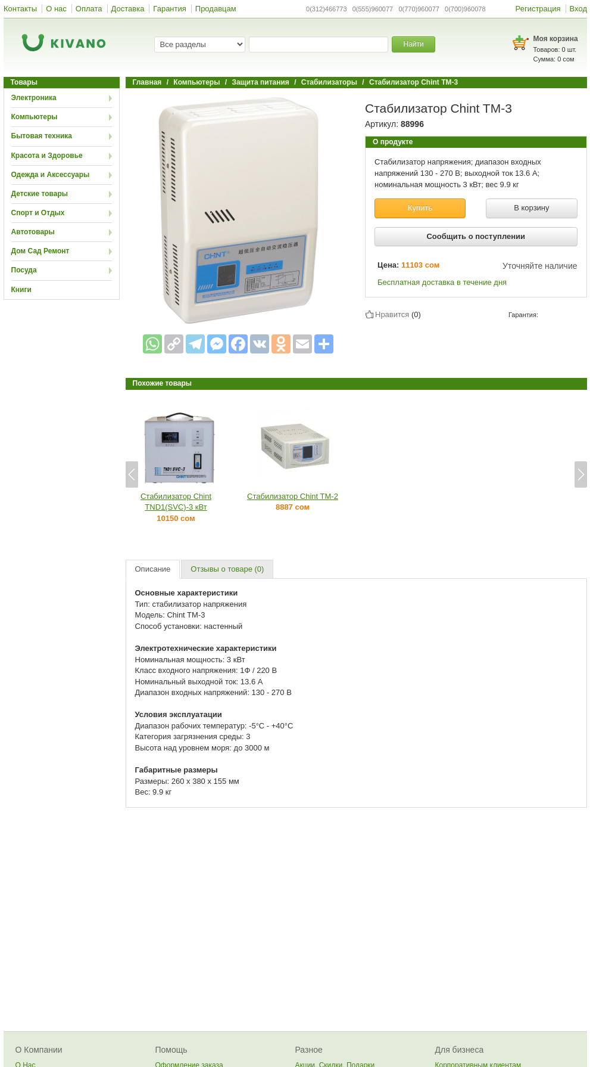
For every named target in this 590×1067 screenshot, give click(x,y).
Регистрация (538, 8)
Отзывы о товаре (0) (227, 568)
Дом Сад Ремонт (40, 251)
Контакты (20, 8)
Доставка (128, 8)
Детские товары (39, 194)
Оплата (89, 8)
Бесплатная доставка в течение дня (442, 282)
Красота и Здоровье (47, 155)
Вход (578, 8)
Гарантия (169, 8)
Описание (153, 568)
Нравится (392, 314)
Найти (413, 44)
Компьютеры (34, 117)
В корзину (531, 207)
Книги (21, 290)
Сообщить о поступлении (475, 236)
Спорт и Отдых (38, 213)
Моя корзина (555, 39)
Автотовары (33, 232)
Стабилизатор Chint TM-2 (292, 496)
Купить (420, 207)
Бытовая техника (42, 136)
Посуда (24, 270)
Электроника (34, 98)
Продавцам (215, 8)
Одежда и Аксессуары (50, 174)
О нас (56, 8)
